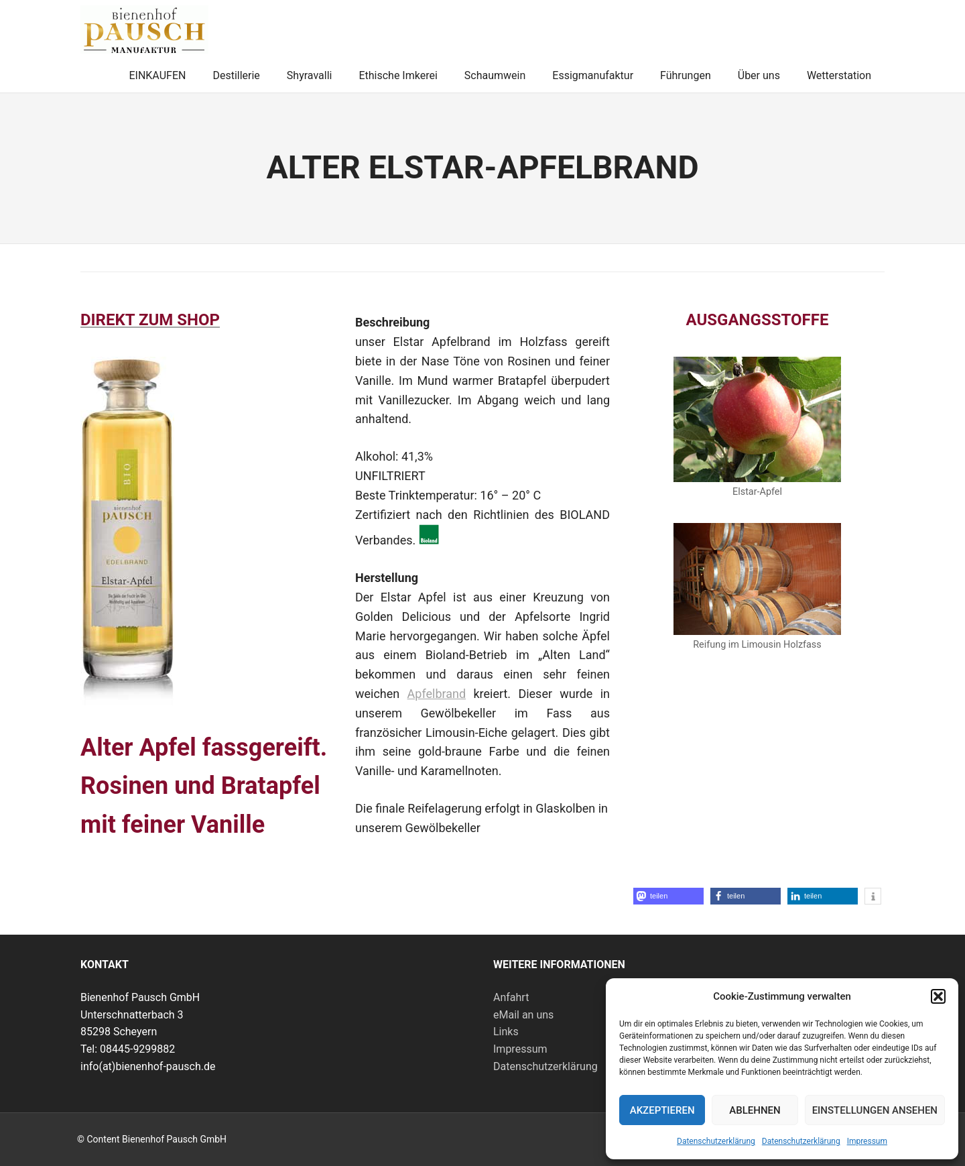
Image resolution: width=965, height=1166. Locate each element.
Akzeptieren (662, 1110)
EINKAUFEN (157, 75)
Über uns (759, 75)
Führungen (685, 75)
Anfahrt (511, 997)
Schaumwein (494, 75)
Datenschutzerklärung (716, 1141)
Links (506, 1031)
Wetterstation (839, 75)
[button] (938, 996)
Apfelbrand (436, 694)
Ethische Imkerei (398, 75)
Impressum (867, 1141)
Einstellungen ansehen (875, 1110)
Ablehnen (754, 1110)
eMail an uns (523, 1014)
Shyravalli (309, 75)
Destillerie (235, 75)
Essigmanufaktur (592, 75)
